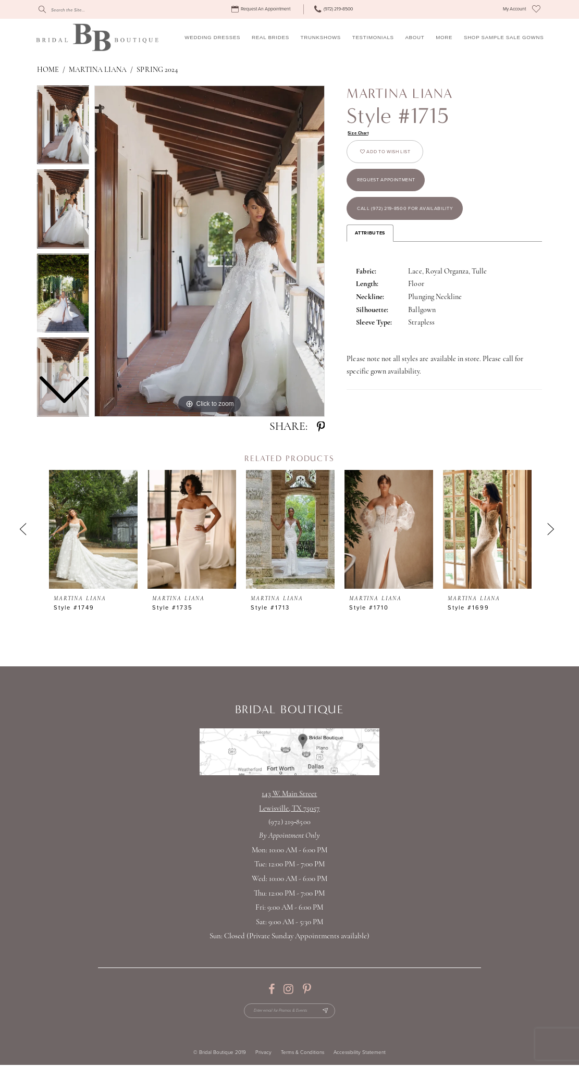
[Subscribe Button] (330, 1012)
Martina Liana (98, 70)
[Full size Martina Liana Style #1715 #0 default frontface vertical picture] (209, 251)
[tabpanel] (209, 251)
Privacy (263, 1055)
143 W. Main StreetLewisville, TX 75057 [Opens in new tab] (289, 801)
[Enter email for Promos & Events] (289, 1012)
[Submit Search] (42, 9)
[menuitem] (261, 9)
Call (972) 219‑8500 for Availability (414, 220)
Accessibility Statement (360, 1055)
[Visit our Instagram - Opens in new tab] (288, 989)
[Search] (85, 9)
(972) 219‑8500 (289, 822)
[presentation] (93, 529)
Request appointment (393, 187)
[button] (514, 9)
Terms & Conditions (302, 1055)
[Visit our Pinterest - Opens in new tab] (307, 989)
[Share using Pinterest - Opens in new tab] (321, 427)
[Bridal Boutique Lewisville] (97, 37)
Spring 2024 (157, 70)
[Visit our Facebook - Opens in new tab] (271, 989)
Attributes (370, 247)
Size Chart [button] (360, 134)
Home (48, 70)
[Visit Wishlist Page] (536, 9)
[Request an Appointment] (261, 9)
